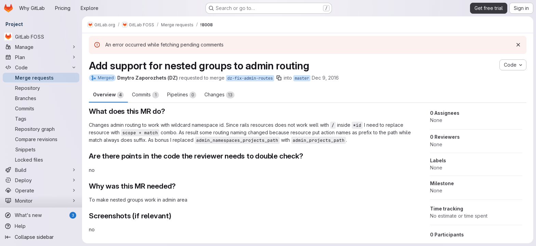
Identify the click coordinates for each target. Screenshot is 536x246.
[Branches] (41, 98)
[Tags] (41, 118)
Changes (219, 95)
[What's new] (41, 215)
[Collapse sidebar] (41, 237)
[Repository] (41, 88)
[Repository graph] (41, 129)
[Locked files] (41, 159)
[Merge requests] (41, 77)
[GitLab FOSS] (41, 36)
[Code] (41, 67)
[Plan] (41, 57)
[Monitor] (41, 200)
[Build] (41, 170)
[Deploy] (41, 180)
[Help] (41, 226)
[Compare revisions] (41, 139)
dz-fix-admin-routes (250, 78)
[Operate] (41, 190)
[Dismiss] (518, 45)
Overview (108, 95)
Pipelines (181, 95)
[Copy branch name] (279, 78)
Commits (145, 95)
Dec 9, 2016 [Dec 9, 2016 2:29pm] (325, 78)
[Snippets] (41, 149)
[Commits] (41, 108)
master (302, 78)
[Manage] (41, 47)
